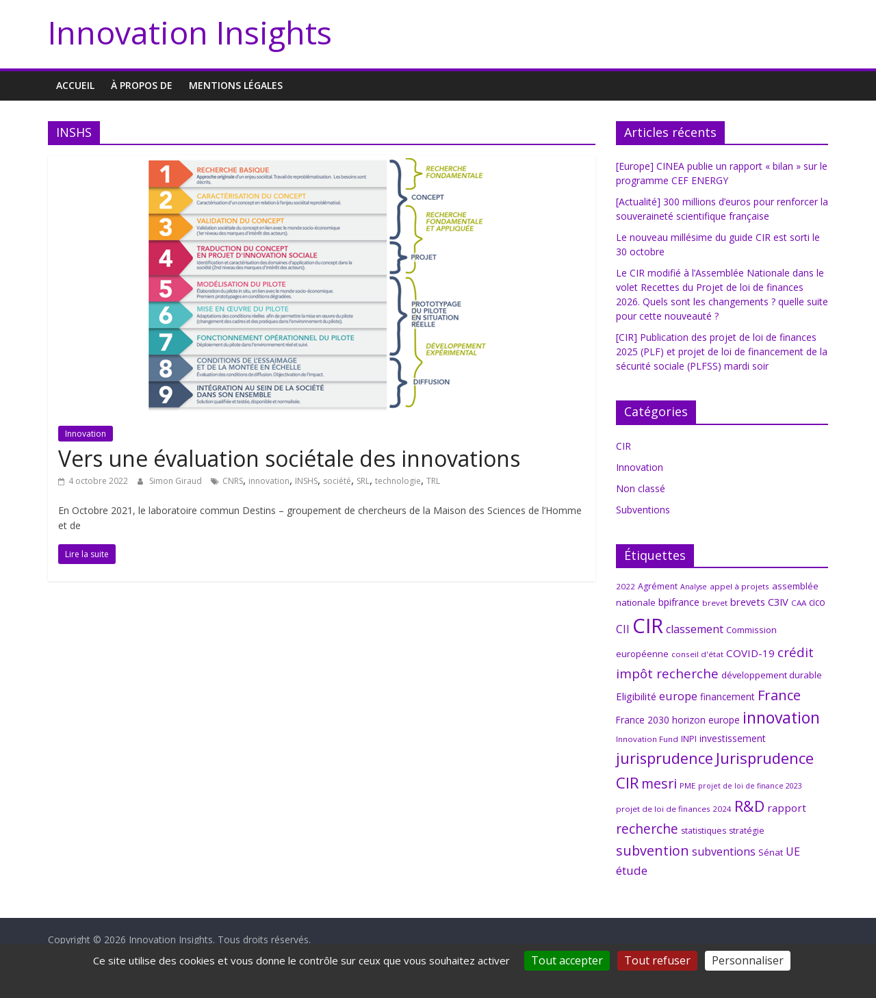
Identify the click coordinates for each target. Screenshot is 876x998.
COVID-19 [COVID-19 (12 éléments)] (750, 653)
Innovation (85, 433)
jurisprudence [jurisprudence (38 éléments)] (664, 758)
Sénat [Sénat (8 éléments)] (770, 852)
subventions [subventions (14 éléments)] (724, 851)
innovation (268, 481)
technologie (398, 481)
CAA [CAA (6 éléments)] (798, 603)
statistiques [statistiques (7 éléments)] (703, 830)
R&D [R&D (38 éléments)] (749, 806)
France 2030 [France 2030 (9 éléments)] (642, 719)
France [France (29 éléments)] (779, 694)
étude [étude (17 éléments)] (631, 870)
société (337, 481)
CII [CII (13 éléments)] (623, 629)
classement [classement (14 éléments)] (694, 629)
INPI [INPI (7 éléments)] (689, 739)
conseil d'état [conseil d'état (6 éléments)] (697, 654)
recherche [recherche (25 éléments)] (647, 828)
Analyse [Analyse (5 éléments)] (693, 586)
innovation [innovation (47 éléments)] (781, 717)
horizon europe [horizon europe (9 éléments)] (706, 719)
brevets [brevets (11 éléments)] (747, 602)
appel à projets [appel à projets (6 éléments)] (739, 586)
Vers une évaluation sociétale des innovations (289, 458)
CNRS (232, 481)
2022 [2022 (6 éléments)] (625, 586)
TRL (433, 481)
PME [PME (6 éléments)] (687, 785)
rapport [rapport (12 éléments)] (786, 808)
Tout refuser (657, 960)
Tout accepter (567, 960)
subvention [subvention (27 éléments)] (652, 850)
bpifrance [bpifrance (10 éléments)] (678, 602)
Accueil (75, 85)
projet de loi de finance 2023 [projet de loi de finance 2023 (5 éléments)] (750, 786)
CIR (623, 445)
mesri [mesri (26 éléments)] (659, 783)
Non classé (640, 488)
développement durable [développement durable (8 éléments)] (771, 675)
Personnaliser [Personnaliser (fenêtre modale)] (748, 960)
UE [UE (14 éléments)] (793, 851)
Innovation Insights (190, 32)
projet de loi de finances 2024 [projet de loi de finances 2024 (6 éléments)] (674, 809)
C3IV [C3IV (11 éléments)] (778, 602)
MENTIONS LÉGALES (236, 85)
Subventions (643, 509)
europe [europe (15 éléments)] (678, 696)
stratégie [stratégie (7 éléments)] (746, 830)
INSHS (306, 481)
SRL (363, 481)
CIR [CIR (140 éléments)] (647, 625)
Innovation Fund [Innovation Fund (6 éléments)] (647, 739)
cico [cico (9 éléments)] (817, 602)
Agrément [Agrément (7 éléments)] (658, 586)
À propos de (141, 85)
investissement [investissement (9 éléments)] (732, 738)
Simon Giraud (176, 481)
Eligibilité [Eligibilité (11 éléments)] (636, 696)
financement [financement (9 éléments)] (727, 696)
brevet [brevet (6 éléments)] (714, 603)
